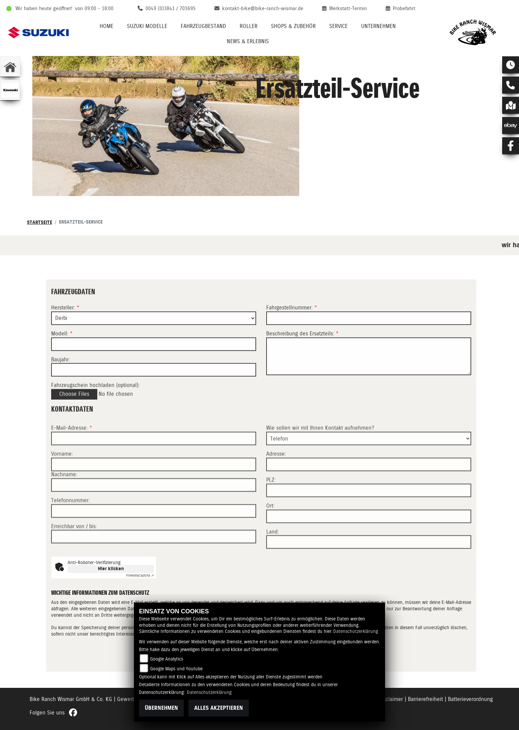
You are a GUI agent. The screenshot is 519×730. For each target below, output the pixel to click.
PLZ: (271, 502)
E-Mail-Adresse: (71, 450)
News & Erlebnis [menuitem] (248, 41)
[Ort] (368, 539)
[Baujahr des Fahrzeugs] (153, 381)
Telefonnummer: (70, 523)
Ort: (270, 528)
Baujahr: (60, 371)
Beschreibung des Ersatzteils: (302, 345)
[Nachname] (153, 508)
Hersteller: (63, 319)
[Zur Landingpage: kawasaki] (10, 90)
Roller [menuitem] (248, 26)
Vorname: (62, 476)
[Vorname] (153, 487)
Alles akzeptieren (218, 708)
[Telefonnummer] (153, 533)
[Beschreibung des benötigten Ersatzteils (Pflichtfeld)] (368, 367)
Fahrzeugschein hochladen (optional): (95, 396)
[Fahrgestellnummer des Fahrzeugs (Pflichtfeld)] (368, 329)
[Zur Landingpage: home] (10, 66)
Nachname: (64, 497)
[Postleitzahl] (368, 513)
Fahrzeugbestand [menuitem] (203, 26)
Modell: (59, 345)
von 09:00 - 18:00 (94, 8)
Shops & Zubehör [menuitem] (293, 26)
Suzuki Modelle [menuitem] (147, 26)
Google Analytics (166, 659)
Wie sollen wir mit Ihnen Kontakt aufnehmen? (320, 450)
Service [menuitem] (338, 26)
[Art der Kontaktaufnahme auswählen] (368, 461)
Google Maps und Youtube (176, 668)
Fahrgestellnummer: (289, 319)
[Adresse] (368, 487)
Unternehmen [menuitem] (378, 26)
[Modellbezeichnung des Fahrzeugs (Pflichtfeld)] (153, 355)
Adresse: (276, 476)
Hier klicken (111, 569)
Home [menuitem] (106, 26)
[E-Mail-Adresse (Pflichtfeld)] (153, 461)
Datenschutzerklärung (355, 631)
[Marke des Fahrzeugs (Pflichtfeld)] (153, 329)
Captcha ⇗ (140, 575)
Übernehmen (161, 708)
